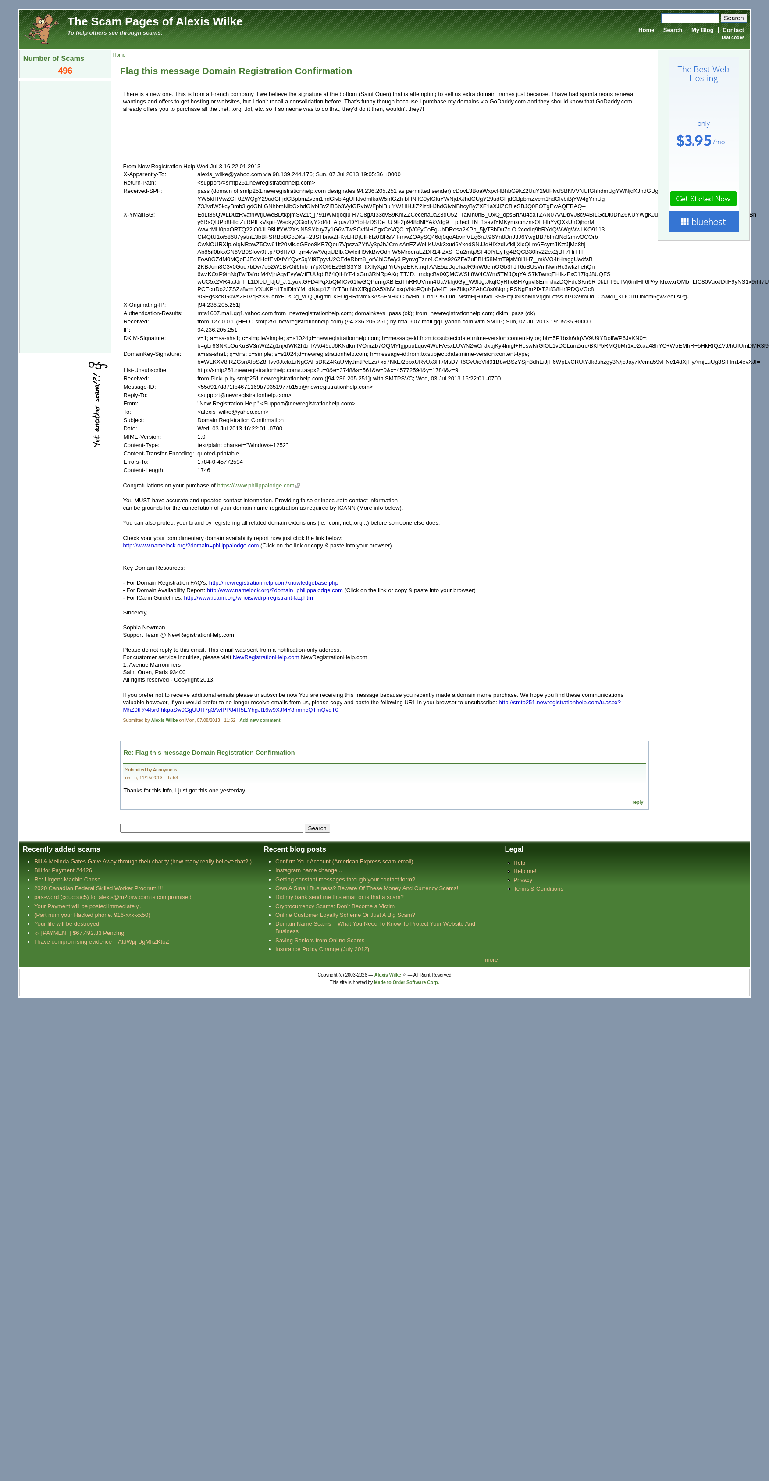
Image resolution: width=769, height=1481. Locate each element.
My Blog (702, 30)
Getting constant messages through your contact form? (345, 879)
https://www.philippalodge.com (255, 485)
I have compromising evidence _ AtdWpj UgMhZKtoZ (101, 941)
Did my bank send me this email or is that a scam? (339, 897)
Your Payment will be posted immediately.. (88, 906)
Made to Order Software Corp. (406, 982)
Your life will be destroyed (66, 923)
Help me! (524, 871)
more (491, 959)
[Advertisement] (65, 216)
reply (637, 802)
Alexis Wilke (164, 720)
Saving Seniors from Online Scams (319, 940)
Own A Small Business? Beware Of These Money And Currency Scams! (366, 888)
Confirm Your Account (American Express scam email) (344, 861)
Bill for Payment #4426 (63, 870)
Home (646, 30)
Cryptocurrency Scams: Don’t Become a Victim (335, 906)
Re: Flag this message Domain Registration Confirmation (209, 752)
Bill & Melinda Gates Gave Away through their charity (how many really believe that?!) (143, 861)
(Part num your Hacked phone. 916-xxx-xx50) (92, 915)
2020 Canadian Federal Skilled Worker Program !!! (98, 888)
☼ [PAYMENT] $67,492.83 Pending (79, 933)
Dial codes (733, 37)
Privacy (522, 880)
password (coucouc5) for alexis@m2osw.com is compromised (113, 897)
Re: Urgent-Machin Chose (67, 879)
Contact (733, 30)
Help (519, 862)
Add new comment (259, 720)
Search (673, 30)
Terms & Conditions (538, 888)
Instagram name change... (308, 870)
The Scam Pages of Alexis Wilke (155, 21)
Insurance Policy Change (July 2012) (322, 949)
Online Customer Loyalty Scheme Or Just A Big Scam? (345, 915)
